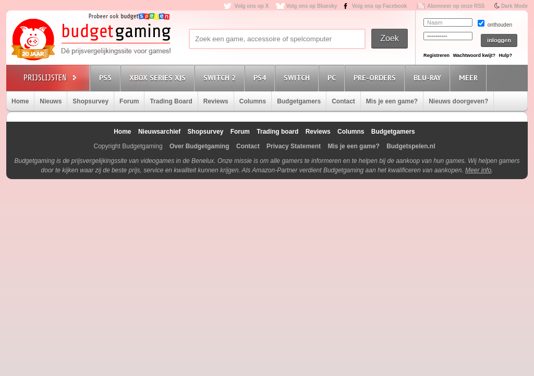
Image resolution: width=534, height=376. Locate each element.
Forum (129, 101)
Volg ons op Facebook (379, 6)
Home (20, 101)
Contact (343, 101)
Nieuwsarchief (159, 131)
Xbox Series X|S (159, 78)
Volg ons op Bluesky (311, 6)
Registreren (436, 55)
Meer (470, 78)
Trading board (277, 131)
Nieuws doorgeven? (458, 101)
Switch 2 (221, 78)
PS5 (107, 78)
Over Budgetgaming (199, 146)
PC (333, 78)
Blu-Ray (429, 78)
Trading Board (171, 101)
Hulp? (505, 55)
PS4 (261, 78)
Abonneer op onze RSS (456, 6)
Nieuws (51, 101)
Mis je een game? (392, 101)
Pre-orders (376, 78)
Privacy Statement (293, 146)
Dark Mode (514, 6)
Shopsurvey (90, 101)
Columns (252, 101)
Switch (298, 78)
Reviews (215, 101)
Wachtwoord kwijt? (474, 55)
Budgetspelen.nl (410, 146)
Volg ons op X (251, 6)
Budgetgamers (299, 101)
